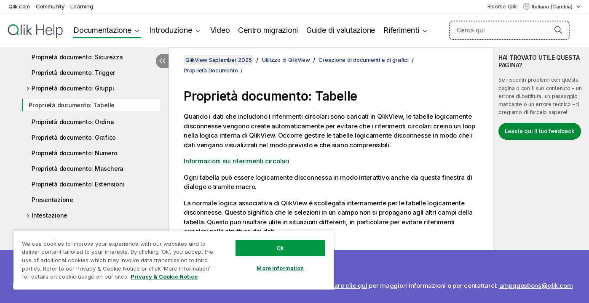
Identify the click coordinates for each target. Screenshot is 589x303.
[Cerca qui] (509, 30)
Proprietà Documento (211, 70)
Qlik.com (19, 6)
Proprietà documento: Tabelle (72, 105)
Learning (81, 6)
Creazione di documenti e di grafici (363, 59)
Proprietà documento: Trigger (73, 72)
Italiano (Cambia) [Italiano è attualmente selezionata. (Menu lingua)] (553, 7)
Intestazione (49, 215)
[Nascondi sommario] (162, 61)
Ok (280, 248)
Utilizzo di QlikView (286, 59)
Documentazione (102, 30)
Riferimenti (401, 30)
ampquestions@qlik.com (536, 286)
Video (220, 30)
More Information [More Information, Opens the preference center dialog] (280, 268)
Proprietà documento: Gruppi (73, 88)
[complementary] (541, 175)
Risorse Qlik (502, 6)
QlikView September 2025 (218, 59)
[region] (173, 260)
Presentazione (52, 199)
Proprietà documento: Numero (74, 153)
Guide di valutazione (340, 30)
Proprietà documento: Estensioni (78, 184)
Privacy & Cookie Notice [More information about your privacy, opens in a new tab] (164, 276)
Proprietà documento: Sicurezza (77, 57)
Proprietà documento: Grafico (74, 137)
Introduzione (171, 30)
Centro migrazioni (268, 30)
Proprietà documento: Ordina (73, 121)
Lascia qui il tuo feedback (540, 131)
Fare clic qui (349, 286)
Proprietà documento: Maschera (77, 168)
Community (50, 6)
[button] (558, 30)
